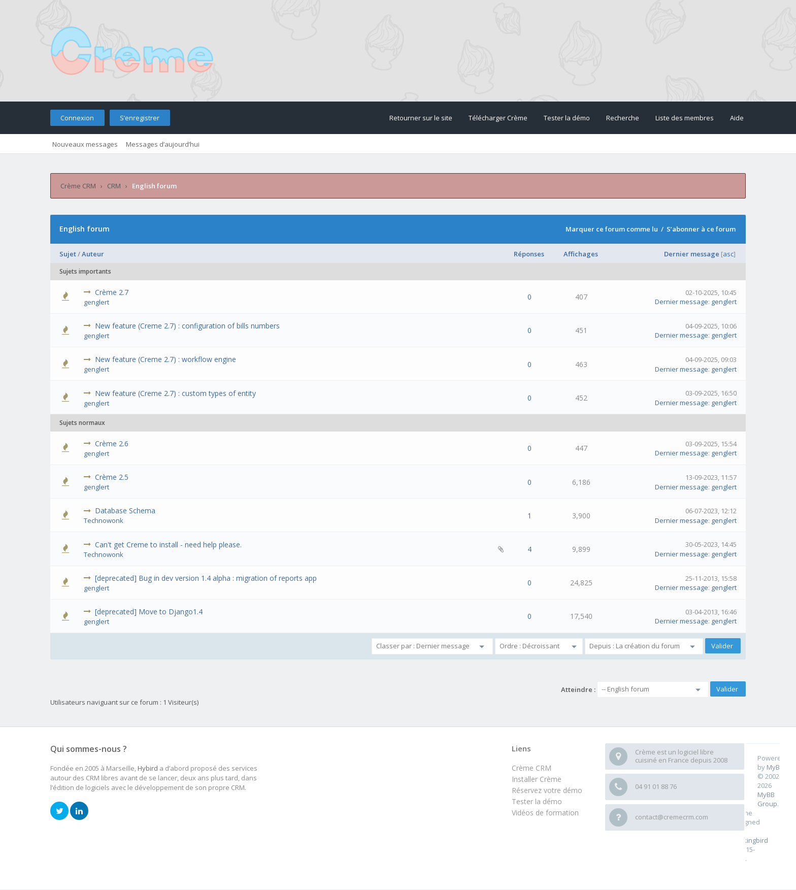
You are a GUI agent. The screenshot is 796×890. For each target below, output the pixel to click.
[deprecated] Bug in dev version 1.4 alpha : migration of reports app (206, 578)
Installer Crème (536, 779)
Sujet (67, 253)
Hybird (148, 768)
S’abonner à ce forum (701, 229)
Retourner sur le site (420, 117)
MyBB (775, 767)
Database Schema (125, 510)
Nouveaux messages (85, 144)
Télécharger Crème (498, 117)
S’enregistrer (139, 117)
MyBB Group (767, 799)
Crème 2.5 (111, 477)
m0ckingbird (749, 840)
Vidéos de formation (545, 812)
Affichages (580, 253)
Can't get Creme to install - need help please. (168, 544)
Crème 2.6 (111, 443)
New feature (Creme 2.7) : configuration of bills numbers (187, 326)
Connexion (77, 117)
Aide (737, 117)
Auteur (93, 253)
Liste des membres (684, 117)
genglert (96, 302)
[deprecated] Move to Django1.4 (149, 611)
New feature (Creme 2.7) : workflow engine (165, 359)
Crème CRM (78, 185)
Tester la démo (567, 117)
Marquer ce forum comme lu (612, 229)
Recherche (622, 117)
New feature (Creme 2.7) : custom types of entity (175, 393)
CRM (114, 185)
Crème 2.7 (111, 292)
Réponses (529, 253)
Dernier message (691, 253)
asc (728, 253)
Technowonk (103, 520)
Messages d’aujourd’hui (163, 144)
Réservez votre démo (547, 790)
